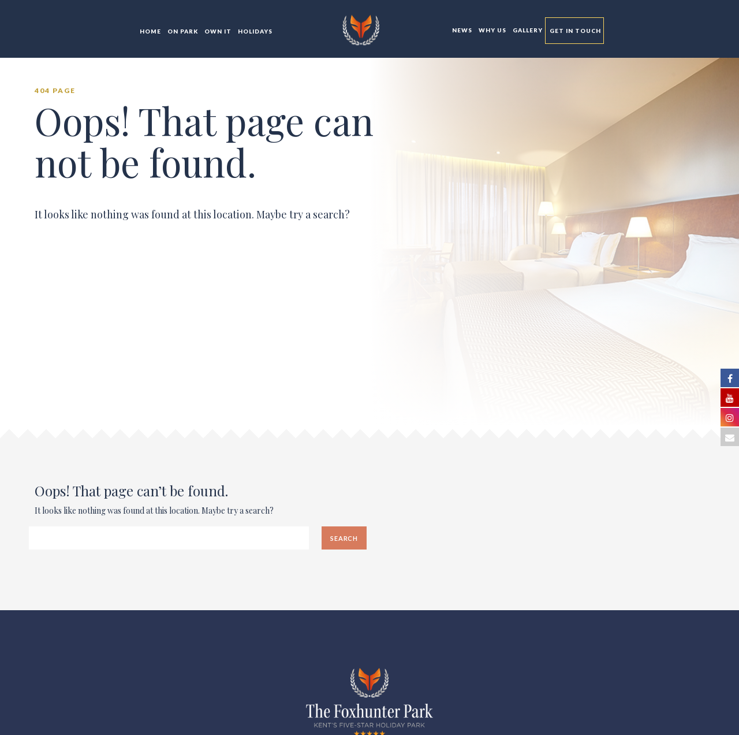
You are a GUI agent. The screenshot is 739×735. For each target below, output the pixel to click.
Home (149, 31)
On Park (182, 31)
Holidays (254, 31)
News (461, 30)
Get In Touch (574, 30)
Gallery (527, 30)
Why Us (491, 30)
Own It (217, 31)
